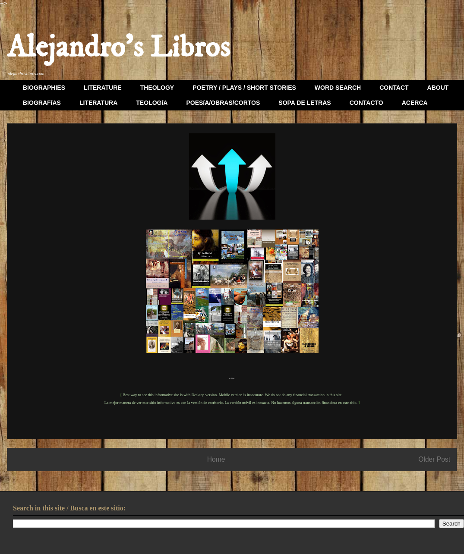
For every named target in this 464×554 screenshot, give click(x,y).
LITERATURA (98, 102)
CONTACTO (366, 102)
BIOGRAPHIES (44, 87)
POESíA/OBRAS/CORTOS (223, 102)
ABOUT (438, 87)
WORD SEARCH (338, 87)
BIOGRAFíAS (42, 102)
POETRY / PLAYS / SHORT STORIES (244, 87)
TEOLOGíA (151, 102)
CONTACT (393, 87)
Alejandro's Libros (118, 48)
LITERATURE (103, 87)
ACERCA (415, 102)
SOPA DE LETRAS (304, 102)
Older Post (434, 459)
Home (216, 459)
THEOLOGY (157, 87)
